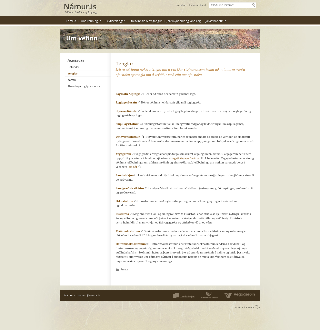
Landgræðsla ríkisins (131, 188)
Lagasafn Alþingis (129, 94)
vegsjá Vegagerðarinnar (187, 158)
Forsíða (71, 21)
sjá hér (134, 167)
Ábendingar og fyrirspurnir (84, 86)
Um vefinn (180, 5)
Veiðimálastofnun (129, 231)
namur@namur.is (89, 295)
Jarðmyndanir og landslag (184, 21)
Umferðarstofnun (209, 295)
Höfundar (73, 67)
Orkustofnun (126, 201)
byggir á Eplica (246, 307)
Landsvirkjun (126, 175)
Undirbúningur (91, 21)
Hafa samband (197, 5)
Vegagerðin (125, 154)
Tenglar (73, 73)
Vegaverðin (238, 295)
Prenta (124, 269)
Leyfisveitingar (115, 21)
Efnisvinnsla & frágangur (146, 21)
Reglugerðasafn (128, 102)
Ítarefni (72, 80)
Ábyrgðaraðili (76, 60)
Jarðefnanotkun (216, 21)
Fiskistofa (124, 214)
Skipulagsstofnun (129, 124)
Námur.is (70, 295)
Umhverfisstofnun (129, 137)
